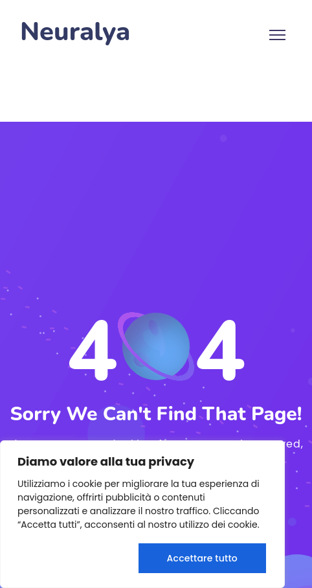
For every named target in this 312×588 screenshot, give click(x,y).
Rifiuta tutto (74, 558)
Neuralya (75, 32)
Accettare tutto (202, 558)
